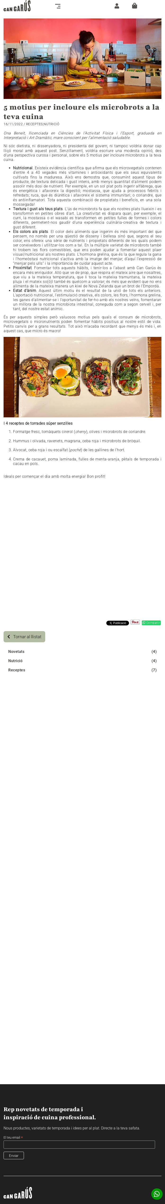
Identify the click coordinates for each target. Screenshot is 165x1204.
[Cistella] (134, 6)
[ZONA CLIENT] (115, 5)
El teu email (13, 1137)
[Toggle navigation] (59, 6)
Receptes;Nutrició (42, 124)
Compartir (151, 622)
